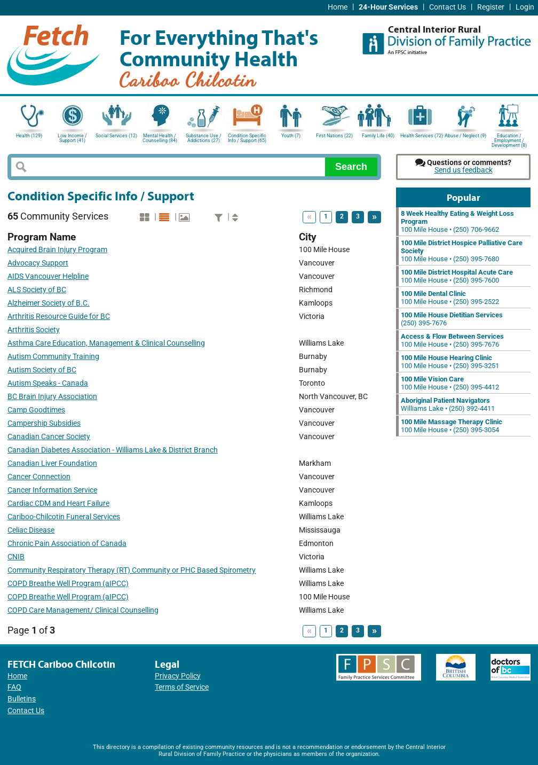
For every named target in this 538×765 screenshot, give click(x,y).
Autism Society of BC (41, 369)
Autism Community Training (53, 356)
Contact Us (447, 7)
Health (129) (29, 135)
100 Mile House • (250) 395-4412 (450, 383)
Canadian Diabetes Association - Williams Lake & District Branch (112, 450)
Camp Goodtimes (36, 410)
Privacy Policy (178, 676)
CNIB (16, 556)
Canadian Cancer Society (48, 436)
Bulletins (21, 699)
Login (525, 7)
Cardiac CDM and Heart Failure (58, 503)
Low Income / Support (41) (72, 138)
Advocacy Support (37, 263)
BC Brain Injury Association (52, 396)
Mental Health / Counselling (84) (160, 138)
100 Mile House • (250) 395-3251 (450, 362)
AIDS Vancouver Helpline (48, 276)
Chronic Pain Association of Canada (66, 543)
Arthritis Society (33, 329)
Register (490, 7)
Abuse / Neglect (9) (465, 135)
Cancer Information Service (52, 490)
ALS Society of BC (36, 289)
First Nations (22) (334, 135)
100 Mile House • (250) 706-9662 (457, 221)
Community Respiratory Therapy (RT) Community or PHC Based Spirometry (131, 570)
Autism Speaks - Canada (47, 383)
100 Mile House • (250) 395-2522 (450, 298)
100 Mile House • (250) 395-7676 (452, 340)
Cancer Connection (38, 476)
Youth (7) (290, 135)
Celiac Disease (30, 530)
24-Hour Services (388, 7)
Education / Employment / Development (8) (509, 139)
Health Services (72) (421, 135)
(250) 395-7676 (452, 319)
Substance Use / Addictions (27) (203, 138)
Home (337, 7)
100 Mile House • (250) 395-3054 (451, 426)
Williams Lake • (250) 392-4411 (448, 404)
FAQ (14, 687)
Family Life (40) (378, 135)
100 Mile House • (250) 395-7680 (462, 251)
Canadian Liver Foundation (52, 463)
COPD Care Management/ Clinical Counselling (83, 610)
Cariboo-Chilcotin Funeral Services (63, 516)
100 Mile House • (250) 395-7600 (457, 276)
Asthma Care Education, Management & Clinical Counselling (106, 343)
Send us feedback (463, 170)
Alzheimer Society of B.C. (48, 303)
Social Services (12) (116, 135)
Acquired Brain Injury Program (57, 249)
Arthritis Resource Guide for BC (58, 316)
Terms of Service (182, 687)
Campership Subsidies (44, 423)
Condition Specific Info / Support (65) (247, 138)
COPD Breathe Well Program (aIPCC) (68, 583)
